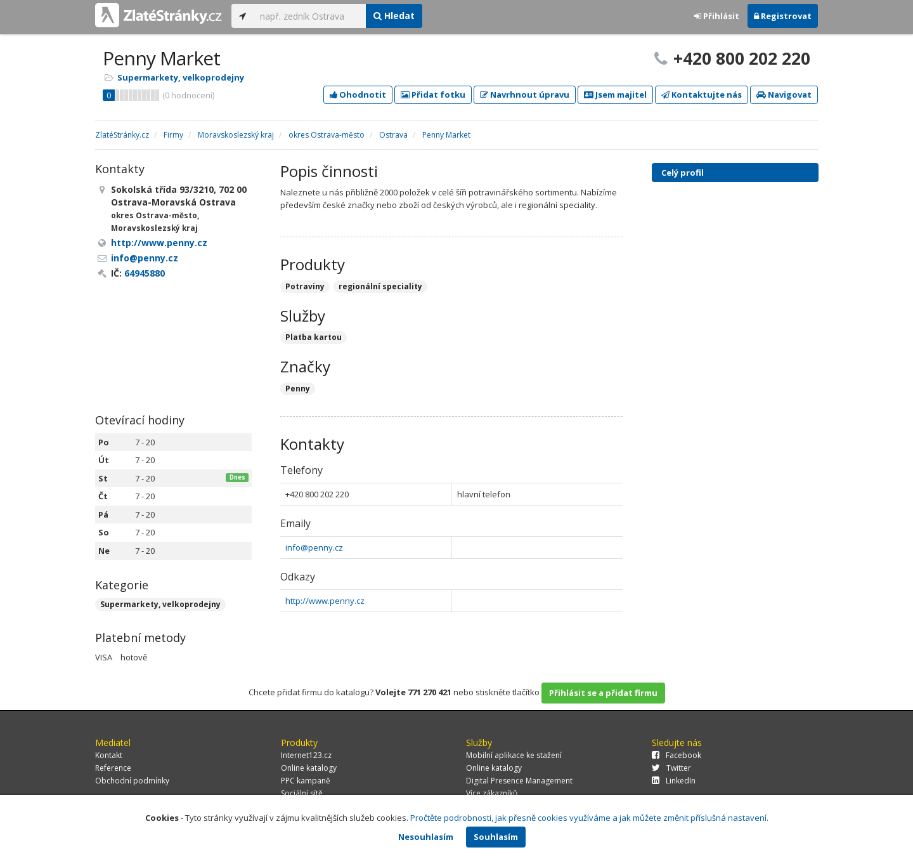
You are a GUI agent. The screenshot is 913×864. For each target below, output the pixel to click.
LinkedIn (674, 780)
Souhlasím (496, 836)
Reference (113, 768)
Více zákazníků (491, 793)
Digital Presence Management (519, 780)
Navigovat (784, 94)
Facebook (676, 755)
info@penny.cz (314, 547)
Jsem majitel (615, 94)
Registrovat (783, 16)
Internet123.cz (306, 755)
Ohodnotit (358, 94)
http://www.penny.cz (325, 600)
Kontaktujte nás (701, 94)
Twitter (671, 768)
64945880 (144, 273)
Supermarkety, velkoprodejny (180, 77)
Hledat (394, 16)
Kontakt (108, 755)
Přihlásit (716, 16)
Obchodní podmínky (132, 780)
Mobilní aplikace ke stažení (514, 755)
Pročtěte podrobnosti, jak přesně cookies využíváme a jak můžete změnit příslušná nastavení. (589, 817)
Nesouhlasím (425, 836)
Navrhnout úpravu (524, 94)
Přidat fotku (433, 94)
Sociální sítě (302, 793)
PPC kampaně (305, 780)
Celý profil (682, 172)
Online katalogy (309, 768)
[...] (309, 16)
